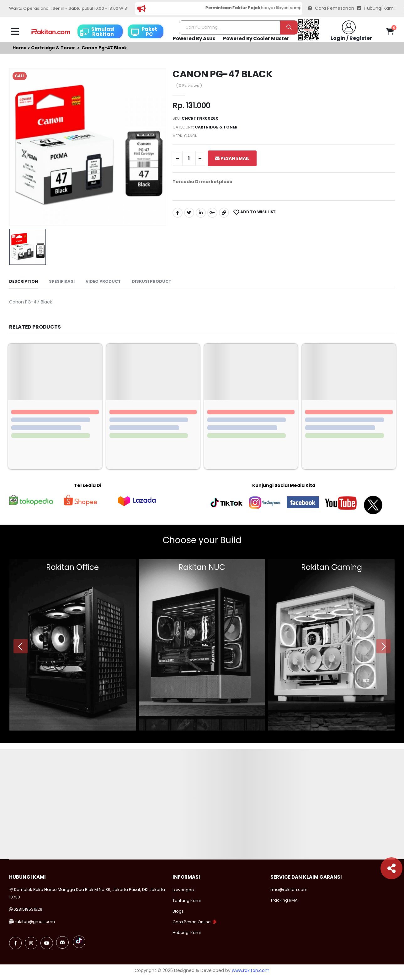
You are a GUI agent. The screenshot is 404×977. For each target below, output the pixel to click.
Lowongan (183, 890)
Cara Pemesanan (331, 8)
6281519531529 (27, 909)
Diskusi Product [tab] (151, 281)
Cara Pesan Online (192, 922)
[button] (389, 32)
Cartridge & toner (53, 48)
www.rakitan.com (250, 970)
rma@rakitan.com (288, 889)
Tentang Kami (187, 900)
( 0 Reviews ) (189, 86)
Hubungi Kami (376, 8)
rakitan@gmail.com (35, 922)
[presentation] (20, 646)
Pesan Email (232, 158)
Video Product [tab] (103, 281)
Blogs (178, 911)
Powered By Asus (194, 38)
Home (20, 48)
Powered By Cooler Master (256, 38)
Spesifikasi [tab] (62, 281)
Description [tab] (23, 281)
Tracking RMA (284, 900)
